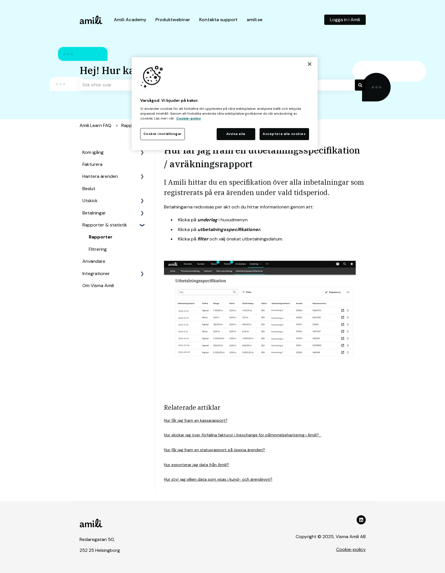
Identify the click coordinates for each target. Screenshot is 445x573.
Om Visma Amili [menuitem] (98, 285)
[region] (225, 103)
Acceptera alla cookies (284, 134)
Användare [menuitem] (93, 261)
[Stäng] (309, 64)
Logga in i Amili (345, 20)
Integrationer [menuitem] (96, 273)
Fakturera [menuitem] (92, 164)
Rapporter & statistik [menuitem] (104, 225)
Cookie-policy (351, 549)
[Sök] (360, 84)
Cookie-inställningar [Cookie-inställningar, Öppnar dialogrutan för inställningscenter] (162, 134)
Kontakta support (218, 20)
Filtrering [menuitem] (98, 249)
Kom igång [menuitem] (93, 152)
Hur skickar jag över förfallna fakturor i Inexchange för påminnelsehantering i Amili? (242, 434)
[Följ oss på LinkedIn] (361, 519)
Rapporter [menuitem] (100, 237)
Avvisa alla (235, 134)
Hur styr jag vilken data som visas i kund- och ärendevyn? (218, 479)
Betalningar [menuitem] (94, 213)
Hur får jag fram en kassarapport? (196, 420)
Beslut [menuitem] (88, 189)
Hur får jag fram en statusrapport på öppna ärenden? (214, 449)
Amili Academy (130, 20)
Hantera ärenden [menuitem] (100, 176)
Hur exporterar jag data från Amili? (196, 464)
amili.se (254, 20)
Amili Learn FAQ (95, 125)
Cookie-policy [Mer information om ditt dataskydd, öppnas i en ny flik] (188, 118)
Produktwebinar (172, 20)
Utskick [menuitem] (90, 201)
